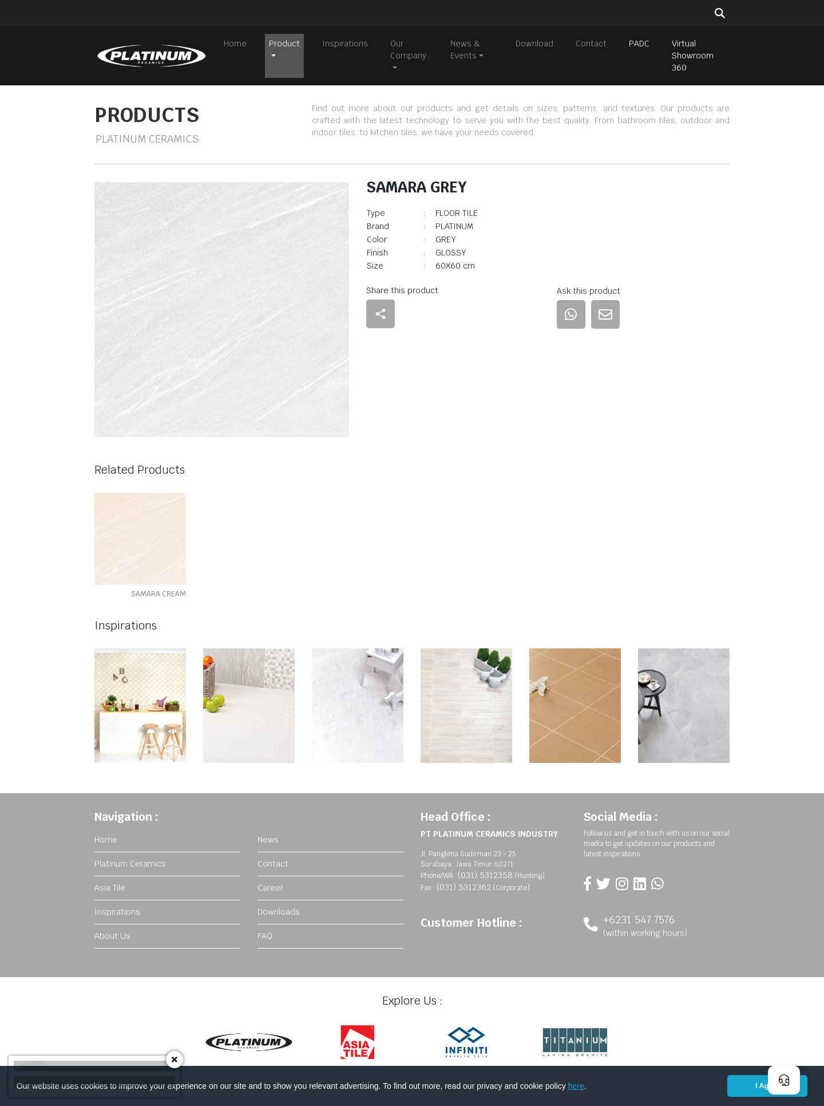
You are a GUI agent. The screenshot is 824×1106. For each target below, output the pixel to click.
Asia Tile (109, 884)
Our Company (408, 49)
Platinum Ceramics (130, 860)
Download (534, 43)
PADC (639, 43)
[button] (590, 1087)
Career (270, 884)
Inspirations (345, 43)
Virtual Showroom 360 (693, 55)
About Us (112, 932)
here (576, 1086)
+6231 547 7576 (639, 916)
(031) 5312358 (485, 872)
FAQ (265, 932)
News (268, 836)
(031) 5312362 (464, 884)
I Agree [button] (767, 1086)
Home (235, 43)
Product (284, 43)
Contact (591, 43)
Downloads (279, 908)
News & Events (465, 49)
